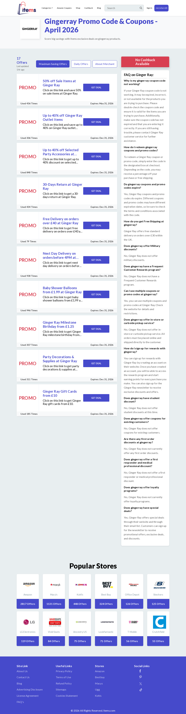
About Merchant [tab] (104, 63)
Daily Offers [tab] (81, 63)
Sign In (149, 8)
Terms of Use (63, 677)
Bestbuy (100, 677)
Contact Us (23, 677)
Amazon (99, 671)
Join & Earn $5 (161, 8)
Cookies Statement (67, 695)
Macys (99, 683)
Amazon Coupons (64, 8)
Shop (78, 8)
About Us (22, 671)
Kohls (98, 695)
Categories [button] (46, 8)
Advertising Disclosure (30, 689)
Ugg (97, 689)
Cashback (88, 8)
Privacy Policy (64, 671)
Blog (99, 8)
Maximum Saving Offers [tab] (53, 63)
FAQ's (20, 701)
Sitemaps (61, 689)
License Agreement (28, 695)
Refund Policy (64, 683)
